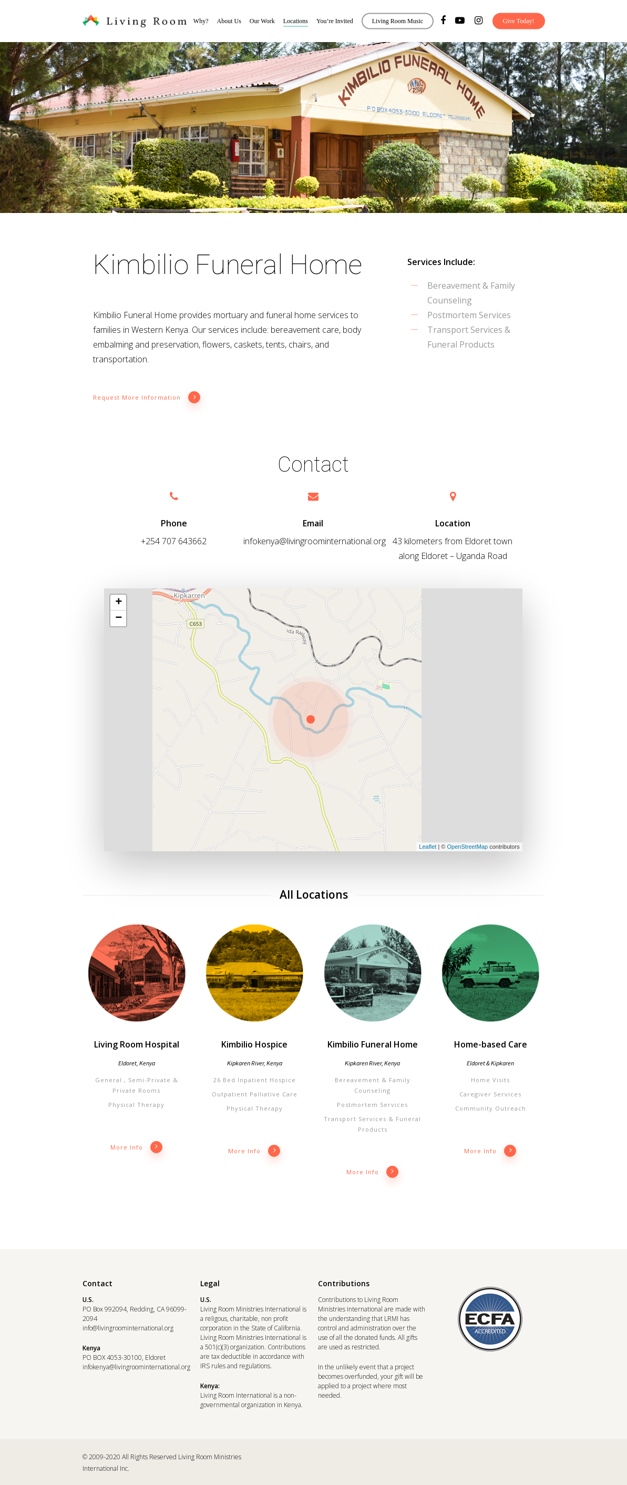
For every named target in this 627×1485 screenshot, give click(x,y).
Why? (201, 21)
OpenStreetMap (467, 846)
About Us (229, 21)
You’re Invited (334, 21)
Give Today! (519, 21)
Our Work (262, 21)
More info (136, 1147)
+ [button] (118, 603)
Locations (295, 21)
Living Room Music (397, 21)
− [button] (118, 618)
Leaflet (427, 846)
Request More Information (147, 397)
